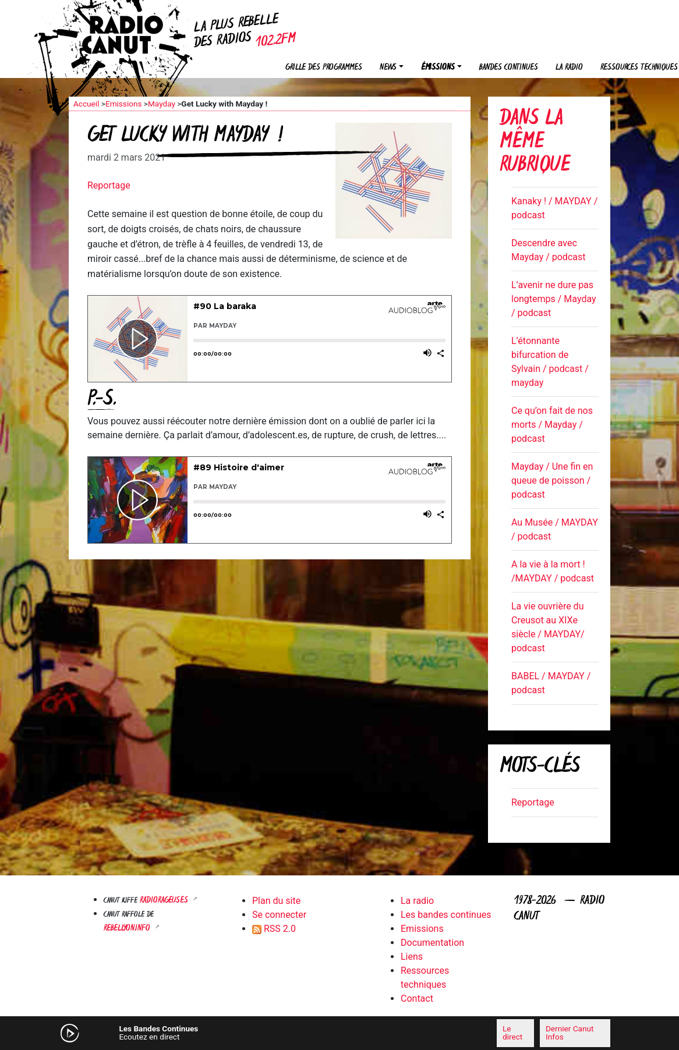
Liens (412, 956)
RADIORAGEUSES (165, 900)
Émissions (438, 68)
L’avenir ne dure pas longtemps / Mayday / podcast (553, 298)
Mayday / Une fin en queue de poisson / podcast (552, 480)
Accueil (86, 103)
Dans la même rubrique (535, 142)
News (388, 68)
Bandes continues (508, 68)
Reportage (108, 185)
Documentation (432, 942)
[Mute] (223, 1032)
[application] (339, 1033)
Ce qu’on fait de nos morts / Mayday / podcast (552, 424)
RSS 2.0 (274, 928)
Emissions (123, 103)
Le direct (512, 1032)
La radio (569, 68)
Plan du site (276, 900)
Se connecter (279, 914)
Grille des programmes (323, 68)
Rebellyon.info (128, 928)
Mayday (161, 103)
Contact (417, 998)
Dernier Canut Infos (569, 1032)
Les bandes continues (446, 914)
